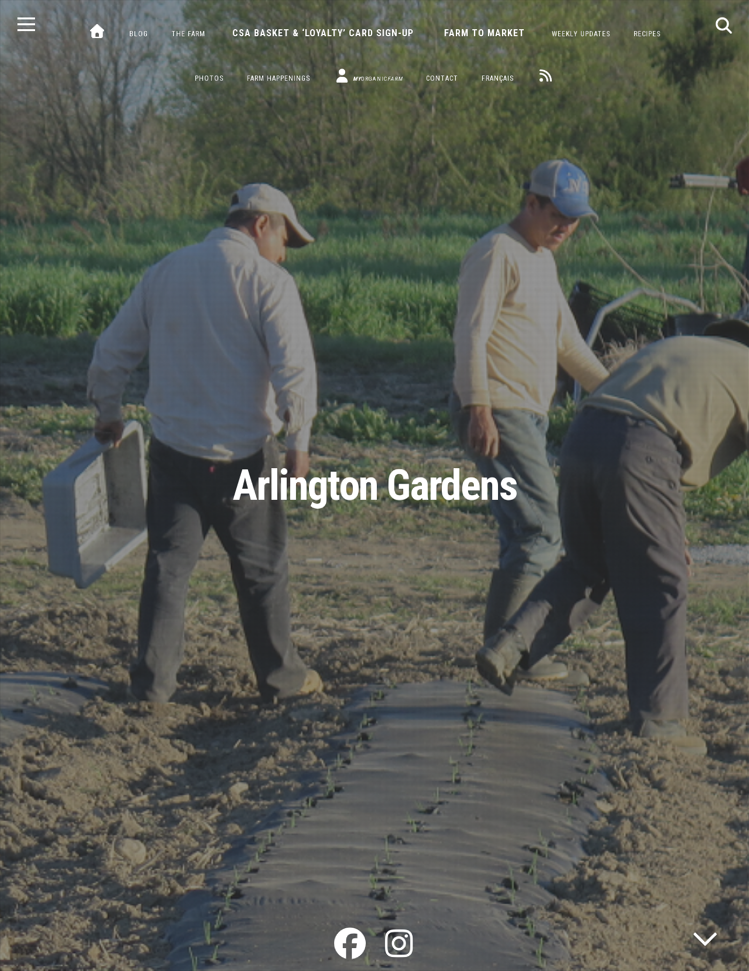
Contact (442, 78)
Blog (138, 34)
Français (498, 78)
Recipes (647, 34)
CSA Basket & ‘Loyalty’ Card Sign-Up (323, 33)
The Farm (188, 34)
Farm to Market (484, 33)
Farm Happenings (278, 78)
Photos (209, 78)
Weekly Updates (581, 34)
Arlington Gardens (374, 485)
